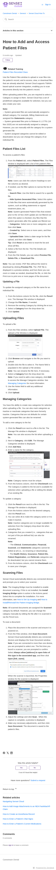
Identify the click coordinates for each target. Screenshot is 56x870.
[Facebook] (4, 753)
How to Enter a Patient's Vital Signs (18, 819)
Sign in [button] (48, 4)
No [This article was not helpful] (35, 768)
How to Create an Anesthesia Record (19, 814)
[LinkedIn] (11, 753)
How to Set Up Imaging (27, 599)
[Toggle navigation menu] (42, 4)
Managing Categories (17, 383)
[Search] (28, 19)
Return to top (10, 788)
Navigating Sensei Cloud (13, 801)
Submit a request (38, 780)
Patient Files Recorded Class (15, 72)
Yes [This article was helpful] (21, 768)
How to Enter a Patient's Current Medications (22, 824)
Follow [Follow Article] (8, 60)
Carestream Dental (10, 13)
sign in (10, 845)
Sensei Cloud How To (37, 13)
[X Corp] (8, 753)
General (23, 13)
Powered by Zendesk (45, 868)
